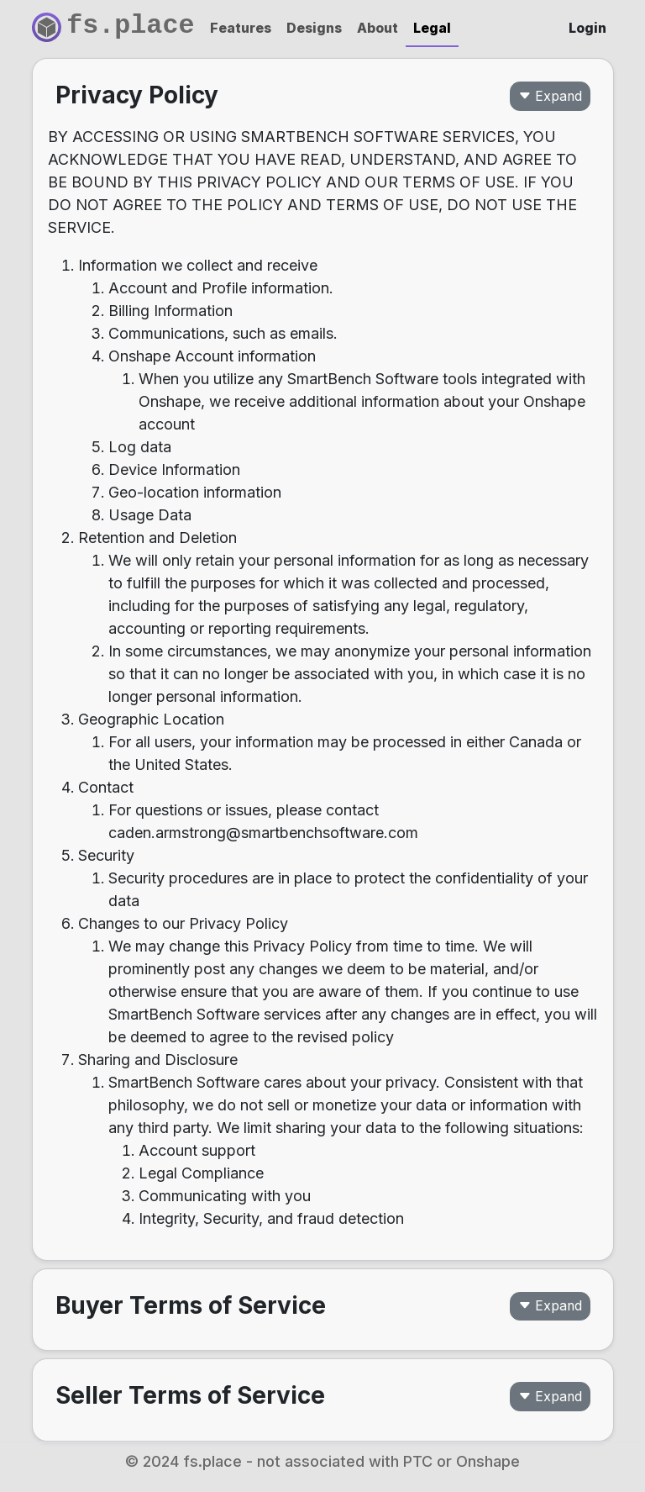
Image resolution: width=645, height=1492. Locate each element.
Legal (432, 28)
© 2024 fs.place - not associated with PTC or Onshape (322, 1461)
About (377, 28)
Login (587, 28)
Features (240, 28)
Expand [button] (550, 96)
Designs (314, 28)
